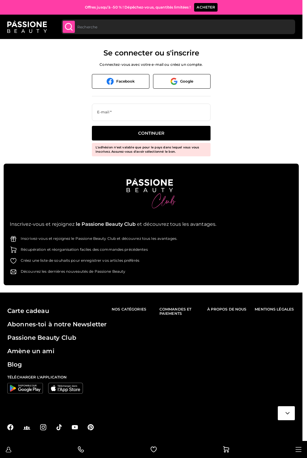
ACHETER (206, 7)
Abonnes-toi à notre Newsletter (56, 324)
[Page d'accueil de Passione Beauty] (27, 27)
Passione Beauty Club (41, 337)
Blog (14, 364)
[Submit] (68, 27)
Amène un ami (30, 351)
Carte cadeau (28, 310)
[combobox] (178, 27)
